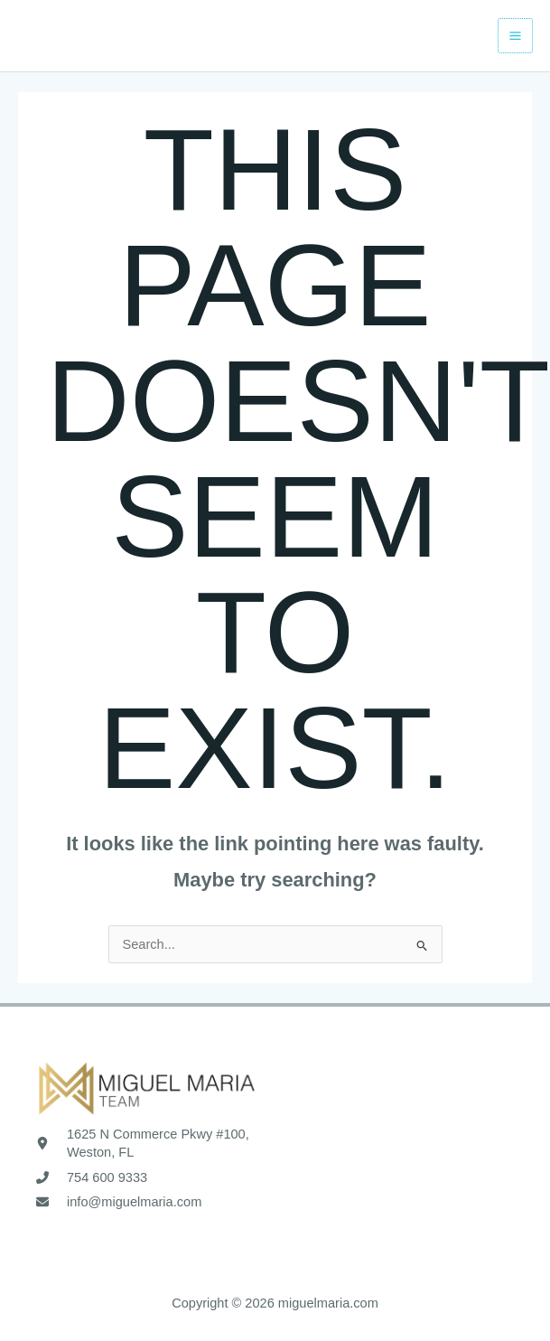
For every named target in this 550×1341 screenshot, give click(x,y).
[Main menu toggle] (515, 35)
